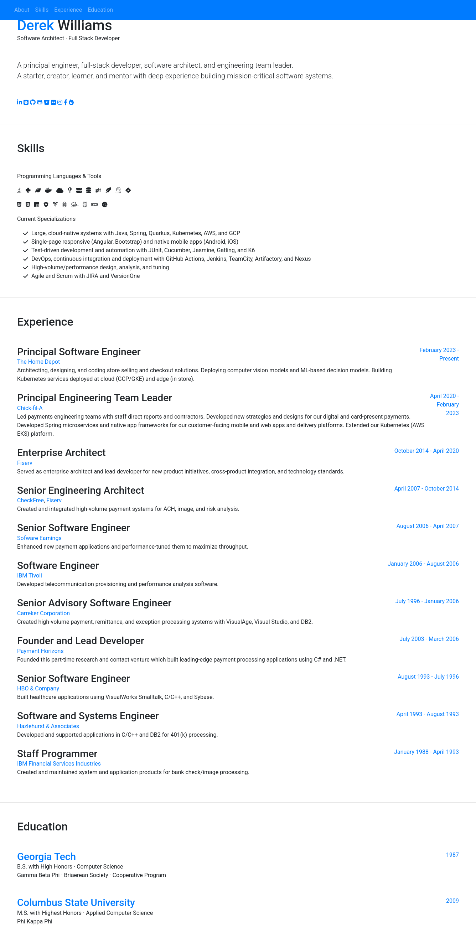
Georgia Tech (46, 856)
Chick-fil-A (30, 408)
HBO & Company (38, 688)
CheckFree (30, 500)
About (22, 9)
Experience (68, 9)
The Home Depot (38, 361)
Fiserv (24, 463)
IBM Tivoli (29, 575)
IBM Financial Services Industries (59, 763)
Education (100, 9)
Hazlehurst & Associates (48, 726)
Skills (42, 9)
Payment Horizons (40, 651)
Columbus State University (76, 902)
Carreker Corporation (43, 613)
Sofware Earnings (39, 538)
